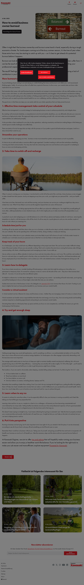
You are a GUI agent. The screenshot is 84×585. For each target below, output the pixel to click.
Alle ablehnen (44, 72)
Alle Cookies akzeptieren (46, 77)
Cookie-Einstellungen (26, 72)
